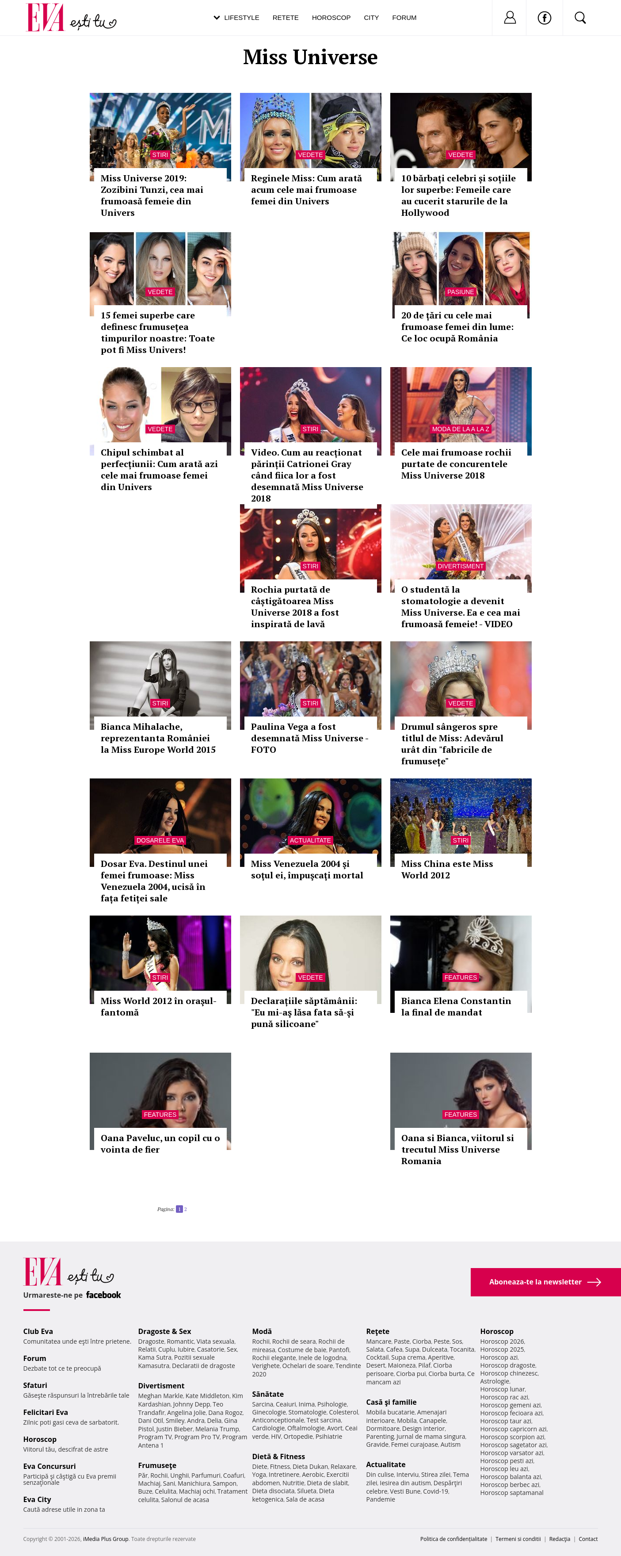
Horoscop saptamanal (512, 1492)
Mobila (406, 1420)
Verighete (266, 1365)
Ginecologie (269, 1412)
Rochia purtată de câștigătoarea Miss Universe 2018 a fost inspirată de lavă (295, 606)
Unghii (179, 1475)
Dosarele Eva (160, 840)
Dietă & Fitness (278, 1456)
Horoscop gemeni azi (510, 1405)
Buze (145, 1491)
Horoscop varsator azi (511, 1453)
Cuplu (166, 1349)
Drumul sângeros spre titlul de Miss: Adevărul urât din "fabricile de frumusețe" (452, 744)
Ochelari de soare (307, 1365)
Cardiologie (268, 1428)
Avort (335, 1428)
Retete (286, 17)
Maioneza (401, 1365)
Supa (412, 1349)
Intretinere (284, 1474)
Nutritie (293, 1483)
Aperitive (440, 1357)
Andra (196, 1420)
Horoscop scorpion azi (512, 1437)
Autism (451, 1444)
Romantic (180, 1341)
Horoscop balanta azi (510, 1476)
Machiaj (149, 1483)
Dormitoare (383, 1428)
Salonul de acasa (185, 1499)
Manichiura (194, 1483)
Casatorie (211, 1349)
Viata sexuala (216, 1341)
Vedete (310, 154)
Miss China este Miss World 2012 (447, 869)
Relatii (147, 1349)
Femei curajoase (414, 1444)
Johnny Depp (191, 1404)
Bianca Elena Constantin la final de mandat (456, 1006)
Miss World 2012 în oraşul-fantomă (159, 1006)
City (371, 17)
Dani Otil (151, 1420)
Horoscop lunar (502, 1389)
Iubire (186, 1349)
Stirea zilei (435, 1474)
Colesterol (343, 1412)
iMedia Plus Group (106, 1539)
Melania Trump (217, 1429)
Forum (404, 17)
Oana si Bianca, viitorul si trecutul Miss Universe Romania (457, 1149)
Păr (143, 1475)
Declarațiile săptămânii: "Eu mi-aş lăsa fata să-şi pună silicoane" (304, 1012)
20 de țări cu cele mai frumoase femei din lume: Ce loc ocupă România (457, 326)
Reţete (378, 1331)
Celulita (165, 1491)
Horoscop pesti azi (506, 1460)
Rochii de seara (294, 1341)
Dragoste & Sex (164, 1331)
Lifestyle (242, 17)
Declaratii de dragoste (203, 1365)
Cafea (394, 1349)
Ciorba (421, 1341)
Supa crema (408, 1357)
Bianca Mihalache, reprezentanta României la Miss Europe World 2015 (158, 738)
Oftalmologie (305, 1428)
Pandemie (381, 1499)
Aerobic (313, 1474)
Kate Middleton (208, 1395)
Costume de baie (302, 1349)
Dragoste (151, 1341)
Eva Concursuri (49, 1466)
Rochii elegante (274, 1357)
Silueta (306, 1491)
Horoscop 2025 (502, 1349)
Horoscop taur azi (505, 1421)
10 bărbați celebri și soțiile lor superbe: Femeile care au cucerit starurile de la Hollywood (458, 195)
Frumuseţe (157, 1465)
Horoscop (331, 17)
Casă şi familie (391, 1402)
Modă (262, 1331)
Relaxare (343, 1466)
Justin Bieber (174, 1429)
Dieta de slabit (327, 1483)
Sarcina (263, 1404)
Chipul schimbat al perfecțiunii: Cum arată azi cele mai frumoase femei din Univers (159, 469)
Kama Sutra (154, 1357)
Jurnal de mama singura (430, 1436)
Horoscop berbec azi (510, 1484)
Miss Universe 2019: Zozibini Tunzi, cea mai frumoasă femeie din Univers (152, 195)
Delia (214, 1420)
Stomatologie (307, 1412)
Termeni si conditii (518, 1539)
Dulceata (434, 1349)
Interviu (407, 1474)
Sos (457, 1341)
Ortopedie (298, 1436)
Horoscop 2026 (502, 1341)
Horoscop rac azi (504, 1397)
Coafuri (233, 1475)
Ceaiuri (286, 1404)
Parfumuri (206, 1475)
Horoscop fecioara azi (511, 1413)
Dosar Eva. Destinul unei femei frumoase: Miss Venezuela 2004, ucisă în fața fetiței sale (154, 881)
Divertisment (461, 566)
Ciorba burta (446, 1373)
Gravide (377, 1444)
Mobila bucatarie (390, 1412)
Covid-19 (435, 1491)
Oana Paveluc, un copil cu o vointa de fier (160, 1143)
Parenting (380, 1436)
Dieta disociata (273, 1491)
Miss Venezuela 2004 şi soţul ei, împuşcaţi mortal (307, 869)
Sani (169, 1483)
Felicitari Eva (46, 1412)
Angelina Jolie (186, 1412)
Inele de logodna (322, 1357)
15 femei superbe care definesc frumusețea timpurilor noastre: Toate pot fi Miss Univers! (158, 332)
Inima (307, 1404)
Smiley (175, 1420)
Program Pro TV (197, 1437)
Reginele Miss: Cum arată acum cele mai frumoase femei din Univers (306, 189)
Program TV (155, 1437)
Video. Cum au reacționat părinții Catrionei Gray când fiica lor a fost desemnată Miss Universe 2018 (307, 475)
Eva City (37, 1499)
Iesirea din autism (405, 1483)
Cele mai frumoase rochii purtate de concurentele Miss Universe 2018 (456, 463)
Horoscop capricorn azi (513, 1429)
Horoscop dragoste (508, 1365)
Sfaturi (35, 1385)
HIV (276, 1436)
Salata (375, 1349)
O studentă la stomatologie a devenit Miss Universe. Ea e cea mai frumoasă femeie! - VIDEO (460, 606)
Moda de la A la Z (460, 429)
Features (461, 977)
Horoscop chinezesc (509, 1373)
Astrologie (495, 1381)
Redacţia (560, 1539)
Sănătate (268, 1394)
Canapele (432, 1420)
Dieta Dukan (310, 1466)
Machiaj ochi (197, 1491)
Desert (375, 1365)
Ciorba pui (411, 1373)
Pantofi (339, 1349)
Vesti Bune (405, 1491)
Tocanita (462, 1349)
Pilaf (424, 1365)
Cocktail (377, 1357)
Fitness (280, 1466)
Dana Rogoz (225, 1412)
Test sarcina (324, 1420)
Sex (232, 1349)
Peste (442, 1341)
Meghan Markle (160, 1395)
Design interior (423, 1428)
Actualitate (310, 840)
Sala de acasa (305, 1499)
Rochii (159, 1475)
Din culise (380, 1474)
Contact (588, 1539)
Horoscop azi (499, 1357)
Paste (402, 1341)
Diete (259, 1466)
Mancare (379, 1341)
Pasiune (460, 291)
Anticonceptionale (278, 1420)
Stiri (160, 154)
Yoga (259, 1474)
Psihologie (332, 1404)
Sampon (224, 1483)
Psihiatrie (329, 1436)
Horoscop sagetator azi (513, 1445)
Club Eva (38, 1331)
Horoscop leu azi (504, 1468)
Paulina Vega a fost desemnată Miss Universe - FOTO (309, 738)
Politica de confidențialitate (453, 1539)
